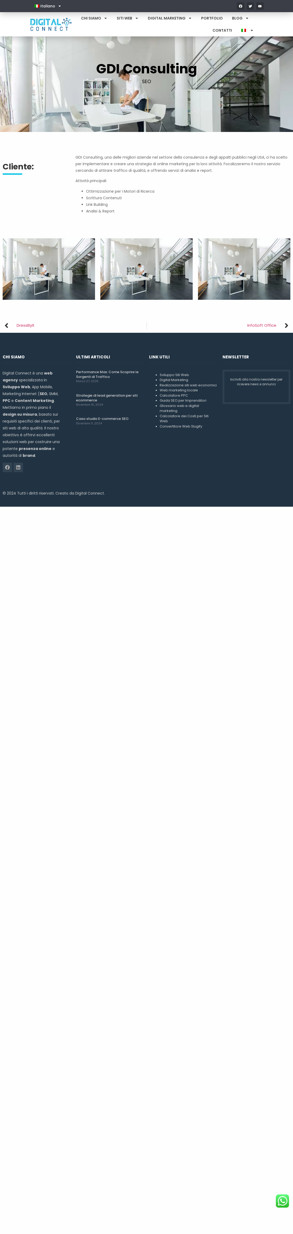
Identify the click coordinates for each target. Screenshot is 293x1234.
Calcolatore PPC (174, 395)
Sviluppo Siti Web (174, 374)
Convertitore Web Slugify (181, 426)
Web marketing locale (179, 390)
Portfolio (212, 18)
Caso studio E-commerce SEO (102, 418)
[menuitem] (48, 6)
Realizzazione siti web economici (188, 385)
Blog (240, 18)
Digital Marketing (170, 18)
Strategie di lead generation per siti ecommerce (107, 398)
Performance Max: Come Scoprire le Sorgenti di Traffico (107, 374)
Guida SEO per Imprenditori (183, 400)
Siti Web (128, 18)
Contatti (222, 30)
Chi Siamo (94, 18)
